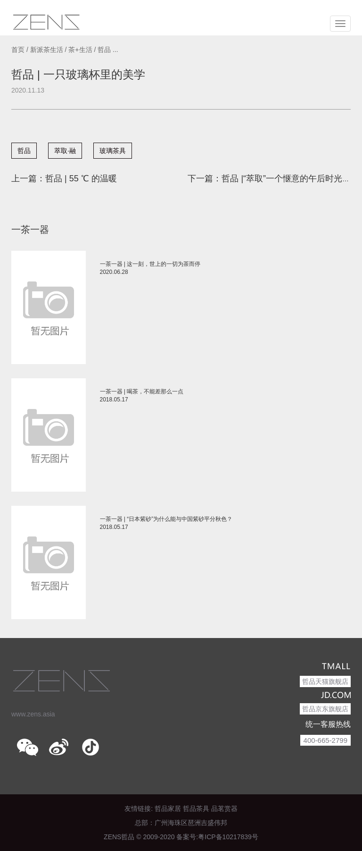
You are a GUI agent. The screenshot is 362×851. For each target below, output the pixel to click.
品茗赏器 (224, 808)
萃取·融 (65, 150)
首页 (18, 49)
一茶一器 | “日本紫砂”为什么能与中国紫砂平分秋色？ (166, 519)
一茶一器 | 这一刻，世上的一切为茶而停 (150, 264)
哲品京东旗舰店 (325, 709)
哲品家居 (168, 808)
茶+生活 (80, 49)
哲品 (24, 150)
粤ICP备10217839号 (228, 837)
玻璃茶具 (112, 150)
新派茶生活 (46, 49)
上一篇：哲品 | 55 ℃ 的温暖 (64, 178)
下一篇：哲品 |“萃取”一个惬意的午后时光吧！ (273, 178)
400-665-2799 (325, 740)
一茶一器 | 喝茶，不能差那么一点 (142, 391)
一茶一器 (30, 229)
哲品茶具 (196, 808)
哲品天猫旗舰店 (325, 681)
